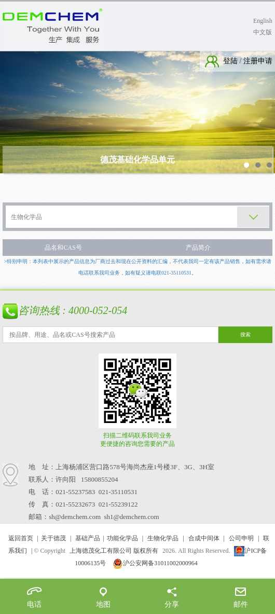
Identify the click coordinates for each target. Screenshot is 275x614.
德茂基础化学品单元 (137, 159)
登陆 (231, 61)
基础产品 (87, 538)
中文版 (262, 32)
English (262, 20)
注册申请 (257, 61)
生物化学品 (162, 538)
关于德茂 (53, 538)
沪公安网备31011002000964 (155, 563)
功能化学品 (122, 538)
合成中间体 (203, 538)
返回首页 (20, 538)
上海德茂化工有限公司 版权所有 (114, 550)
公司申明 (241, 538)
